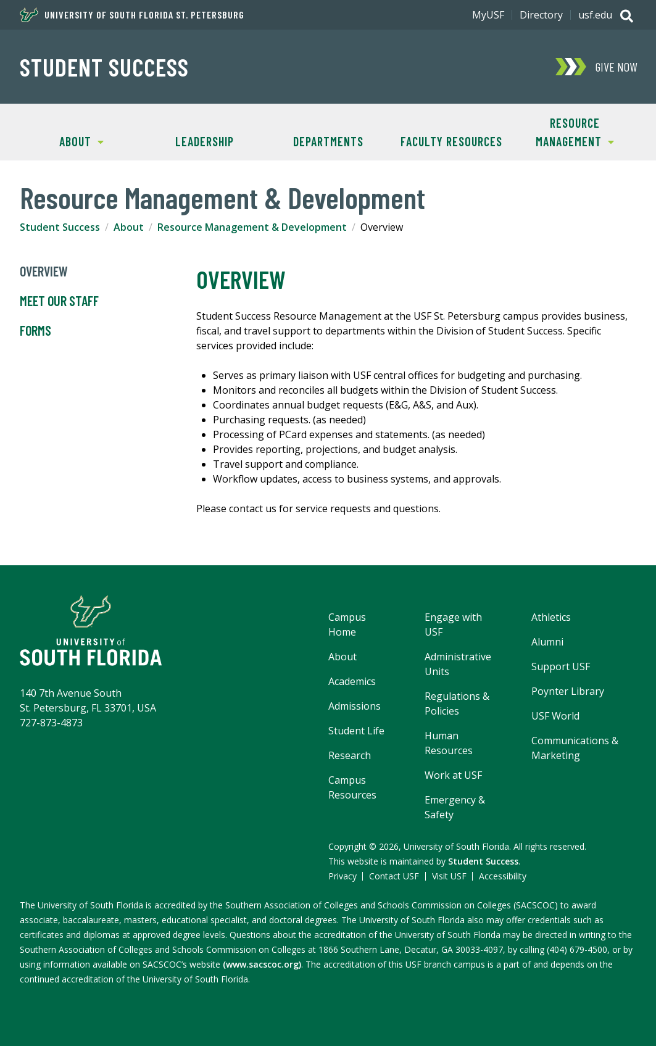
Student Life (356, 730)
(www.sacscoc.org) (262, 964)
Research (349, 755)
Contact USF (394, 876)
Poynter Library (567, 691)
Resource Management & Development (252, 227)
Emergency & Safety (455, 807)
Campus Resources (352, 787)
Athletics (551, 617)
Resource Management (564, 131)
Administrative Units (458, 664)
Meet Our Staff (59, 301)
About (62, 140)
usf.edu (595, 15)
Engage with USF (453, 624)
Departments (328, 141)
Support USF (560, 666)
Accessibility (502, 876)
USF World (555, 716)
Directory (541, 15)
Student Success (104, 66)
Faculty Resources (451, 141)
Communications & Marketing (574, 748)
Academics (352, 681)
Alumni (547, 642)
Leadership (204, 141)
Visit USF (449, 876)
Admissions (354, 706)
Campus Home (347, 624)
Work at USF (453, 775)
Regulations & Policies (457, 703)
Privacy (342, 876)
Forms (35, 330)
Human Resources (449, 743)
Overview (44, 271)
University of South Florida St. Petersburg (132, 15)
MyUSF (488, 15)
